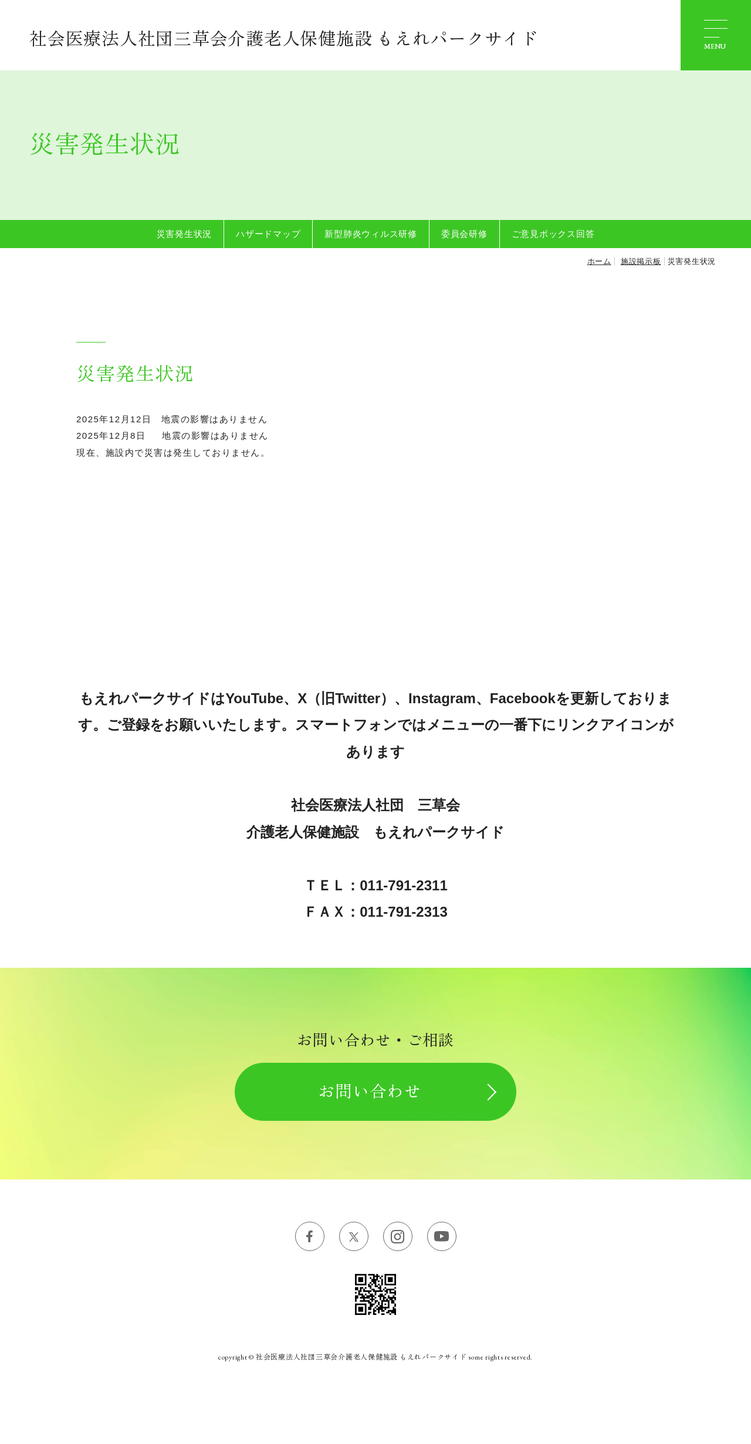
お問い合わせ (369, 1091)
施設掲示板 (641, 261)
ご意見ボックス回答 (553, 234)
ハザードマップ (268, 234)
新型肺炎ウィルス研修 (370, 234)
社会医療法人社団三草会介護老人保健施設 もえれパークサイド (284, 39)
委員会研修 (464, 234)
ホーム (599, 261)
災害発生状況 (184, 234)
